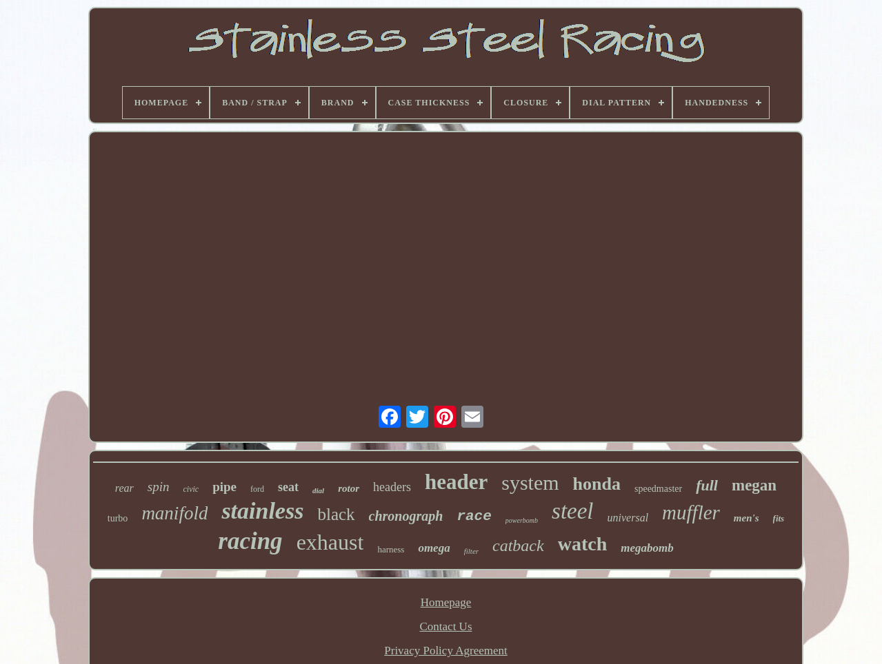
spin (159, 486)
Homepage (446, 602)
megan (754, 485)
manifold (174, 513)
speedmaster (658, 489)
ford (257, 489)
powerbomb (521, 520)
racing (250, 541)
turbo (118, 518)
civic (191, 489)
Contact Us (445, 626)
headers (392, 487)
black (335, 514)
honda (597, 484)
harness (390, 549)
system (530, 482)
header (456, 482)
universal (628, 517)
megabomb (647, 547)
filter (471, 551)
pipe (224, 486)
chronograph (406, 515)
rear (124, 488)
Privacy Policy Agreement (445, 650)
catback (518, 545)
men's (746, 517)
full (707, 485)
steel (572, 511)
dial (318, 490)
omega (434, 547)
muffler (691, 512)
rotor (348, 488)
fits (779, 518)
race (474, 516)
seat (288, 487)
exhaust (330, 542)
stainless (262, 510)
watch (583, 543)
